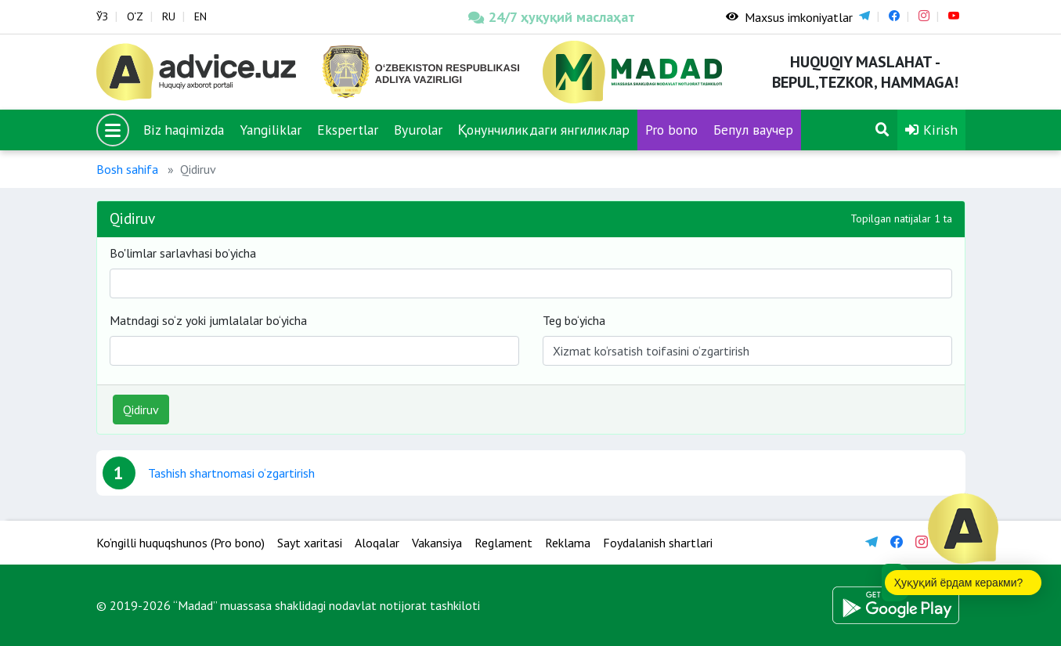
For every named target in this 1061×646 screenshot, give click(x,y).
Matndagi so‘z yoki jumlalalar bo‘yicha (208, 320)
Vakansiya (437, 542)
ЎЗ (102, 16)
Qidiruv (141, 409)
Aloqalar (377, 542)
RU (168, 16)
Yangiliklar (270, 130)
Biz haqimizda (183, 130)
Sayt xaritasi (309, 542)
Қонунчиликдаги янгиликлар (544, 130)
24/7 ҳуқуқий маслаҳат (551, 17)
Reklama (567, 542)
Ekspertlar (347, 130)
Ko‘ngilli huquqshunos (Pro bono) (180, 542)
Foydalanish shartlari (658, 542)
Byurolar (418, 130)
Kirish (931, 130)
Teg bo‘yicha (574, 320)
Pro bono (671, 130)
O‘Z (135, 16)
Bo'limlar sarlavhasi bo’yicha (183, 253)
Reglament (503, 542)
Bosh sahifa (127, 169)
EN (200, 16)
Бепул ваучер (753, 130)
